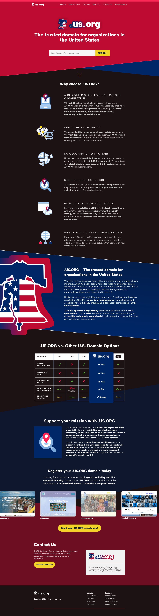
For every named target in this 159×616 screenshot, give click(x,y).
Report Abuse (120, 4)
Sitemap (108, 593)
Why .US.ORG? (74, 4)
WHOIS (95, 4)
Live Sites (86, 4)
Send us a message (44, 564)
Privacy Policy (110, 596)
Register (63, 4)
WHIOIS (90, 601)
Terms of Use (110, 598)
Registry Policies (111, 601)
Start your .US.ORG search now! (79, 528)
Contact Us (108, 4)
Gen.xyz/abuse (114, 569)
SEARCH (102, 53)
